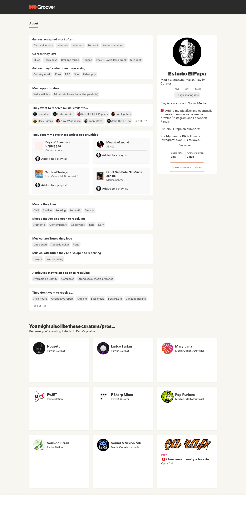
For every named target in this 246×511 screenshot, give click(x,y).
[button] (140, 121)
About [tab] (33, 23)
